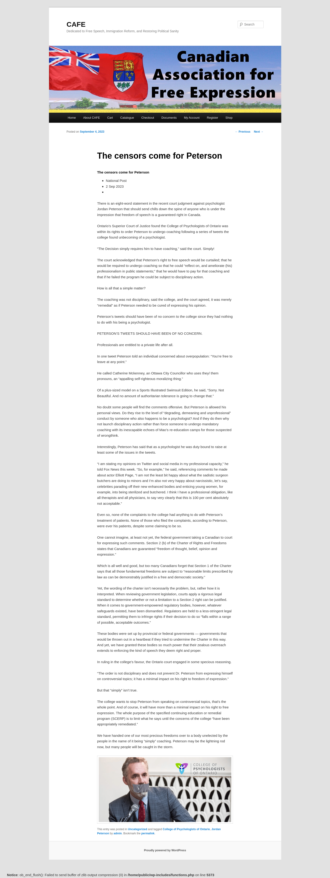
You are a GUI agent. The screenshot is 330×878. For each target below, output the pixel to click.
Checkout (147, 117)
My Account (191, 117)
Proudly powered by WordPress (165, 850)
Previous (242, 131)
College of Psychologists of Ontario (186, 829)
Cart (110, 117)
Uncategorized (137, 829)
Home (72, 117)
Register (212, 117)
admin (118, 833)
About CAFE (91, 117)
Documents (169, 117)
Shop (228, 117)
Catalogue (127, 117)
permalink (147, 833)
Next (258, 131)
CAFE (76, 24)
